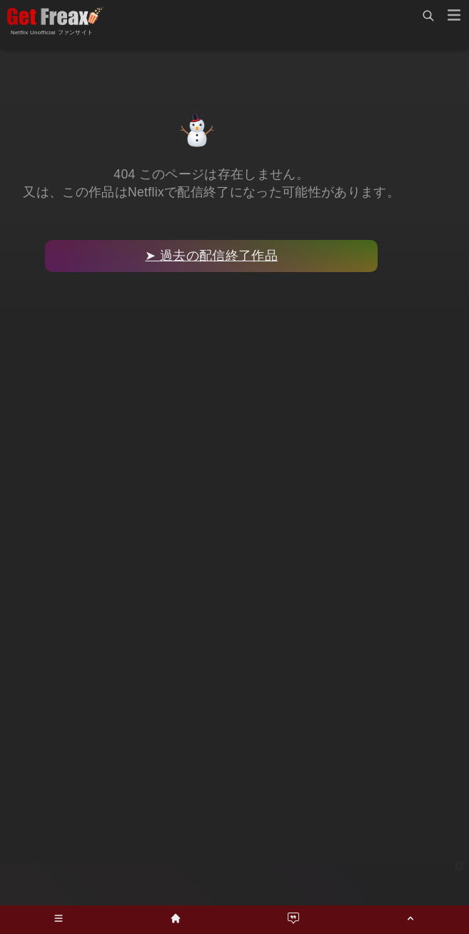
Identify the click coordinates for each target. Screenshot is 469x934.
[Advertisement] (235, 884)
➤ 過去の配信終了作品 (211, 255)
